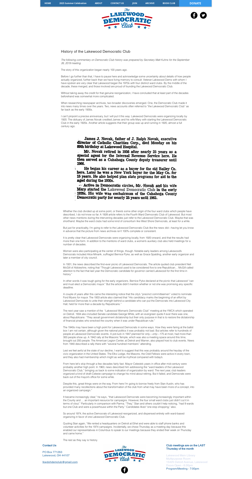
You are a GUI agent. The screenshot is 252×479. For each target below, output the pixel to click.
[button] (150, 3)
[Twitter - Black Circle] (203, 15)
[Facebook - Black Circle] (194, 15)
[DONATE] (195, 3)
